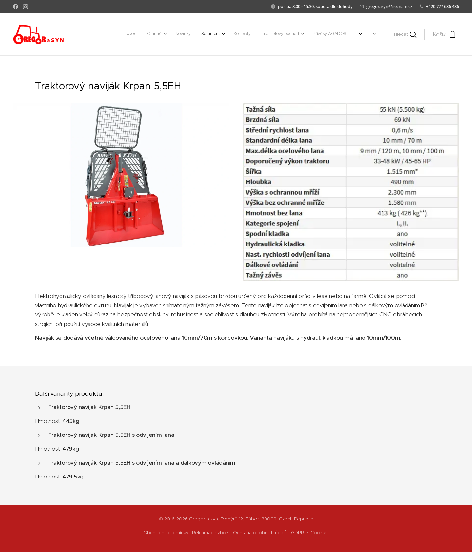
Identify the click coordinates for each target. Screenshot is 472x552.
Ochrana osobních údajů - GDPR (268, 533)
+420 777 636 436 (442, 6)
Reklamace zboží (210, 533)
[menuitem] (278, 34)
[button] (405, 34)
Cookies (319, 533)
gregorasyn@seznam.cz (389, 6)
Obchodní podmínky (165, 533)
